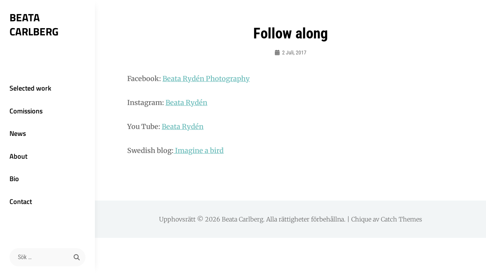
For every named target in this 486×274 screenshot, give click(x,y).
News (17, 133)
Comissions (26, 111)
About (18, 156)
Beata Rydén (186, 102)
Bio (14, 179)
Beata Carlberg (33, 24)
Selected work (30, 88)
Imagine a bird (199, 150)
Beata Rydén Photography (206, 78)
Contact (20, 201)
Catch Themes (401, 219)
